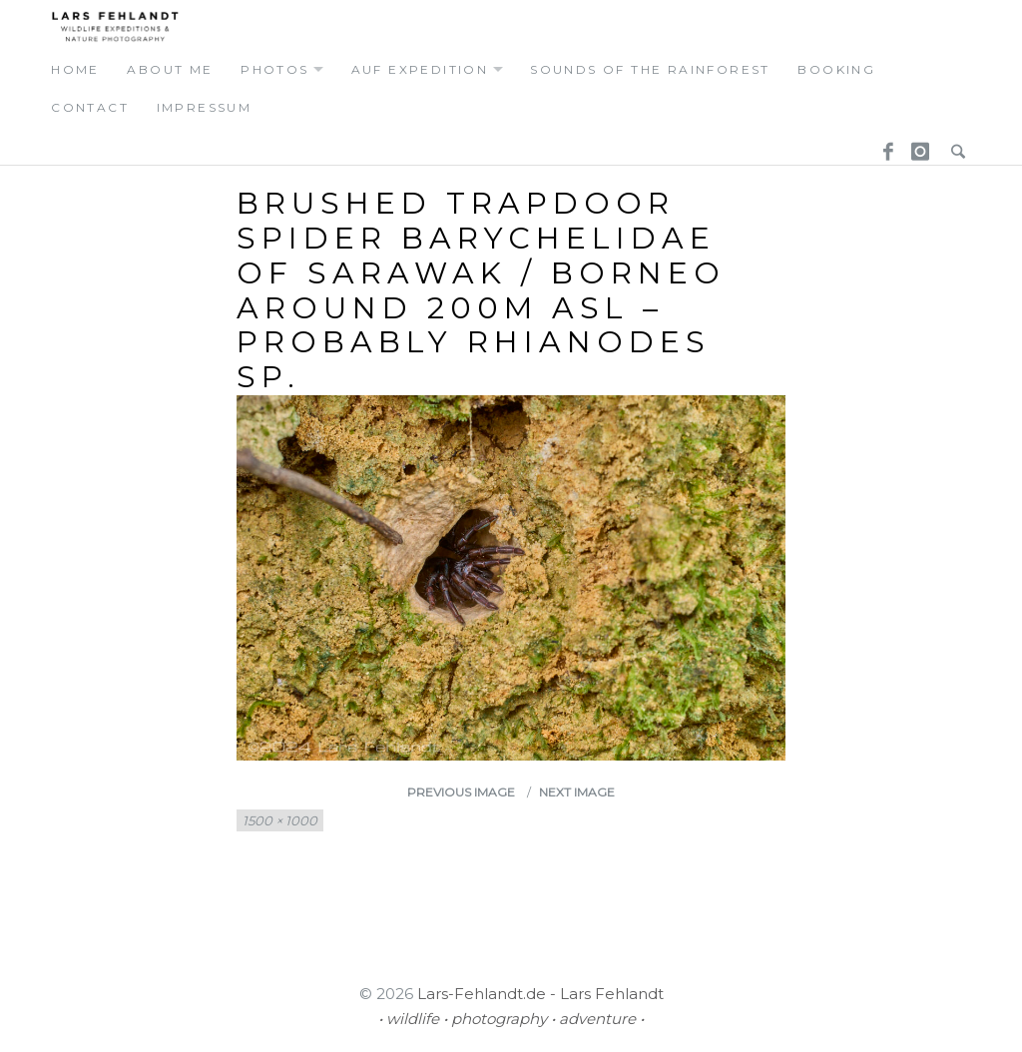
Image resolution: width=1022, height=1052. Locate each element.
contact (90, 107)
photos (274, 69)
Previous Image (461, 792)
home (75, 69)
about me (170, 69)
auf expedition (420, 69)
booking (836, 69)
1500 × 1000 (280, 820)
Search (953, 145)
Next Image (577, 792)
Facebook (881, 145)
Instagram (917, 145)
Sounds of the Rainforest (650, 69)
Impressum (205, 107)
